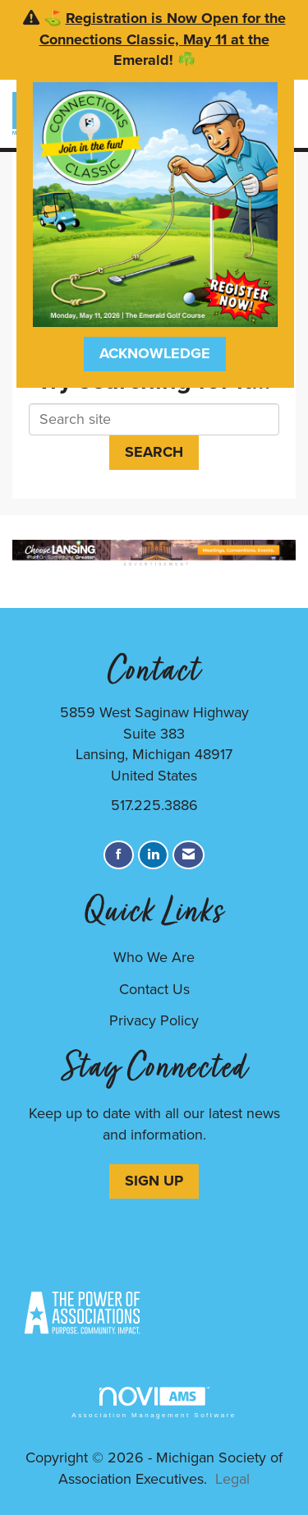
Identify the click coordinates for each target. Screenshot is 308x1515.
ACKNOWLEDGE (154, 353)
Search (154, 452)
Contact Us (154, 989)
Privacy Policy (154, 1020)
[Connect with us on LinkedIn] (153, 854)
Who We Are (154, 957)
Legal (232, 1479)
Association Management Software (153, 1403)
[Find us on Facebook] (118, 854)
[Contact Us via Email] (188, 854)
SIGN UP (154, 1180)
